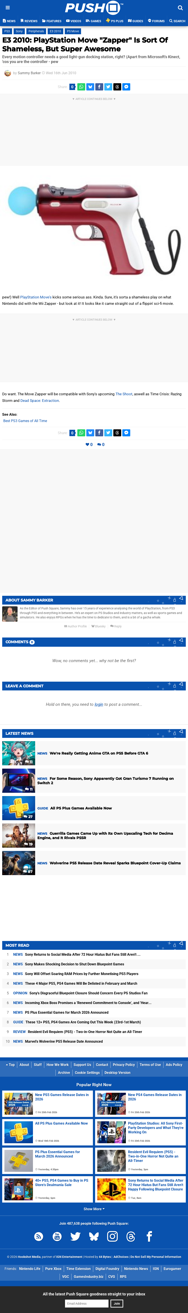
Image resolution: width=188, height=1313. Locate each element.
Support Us (82, 1065)
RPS (123, 1277)
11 (29, 762)
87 (28, 872)
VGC (65, 1277)
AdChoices (120, 1257)
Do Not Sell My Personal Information (155, 1257)
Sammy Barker (29, 73)
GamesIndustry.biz (88, 1277)
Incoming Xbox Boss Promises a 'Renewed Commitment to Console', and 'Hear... (82, 1003)
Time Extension (78, 1269)
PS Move (73, 31)
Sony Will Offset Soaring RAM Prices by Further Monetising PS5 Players (75, 974)
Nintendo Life (29, 1269)
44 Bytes (105, 1257)
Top (10, 1065)
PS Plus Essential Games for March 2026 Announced (60, 1012)
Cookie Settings (87, 1073)
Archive (64, 1073)
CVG (111, 1277)
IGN (156, 1269)
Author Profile (75, 626)
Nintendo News (136, 1269)
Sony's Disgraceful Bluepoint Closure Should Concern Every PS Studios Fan (80, 993)
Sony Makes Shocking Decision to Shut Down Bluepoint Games (68, 964)
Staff (38, 1065)
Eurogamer (172, 1269)
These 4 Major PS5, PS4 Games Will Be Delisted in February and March (75, 983)
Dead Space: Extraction (39, 400)
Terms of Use (150, 1065)
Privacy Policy (124, 1065)
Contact (102, 1065)
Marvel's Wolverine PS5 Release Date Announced (58, 1041)
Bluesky (98, 626)
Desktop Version (117, 1073)
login (99, 704)
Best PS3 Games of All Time (25, 421)
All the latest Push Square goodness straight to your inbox (94, 1294)
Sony (19, 31)
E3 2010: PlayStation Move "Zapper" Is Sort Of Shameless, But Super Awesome (85, 44)
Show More (94, 1209)
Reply (116, 626)
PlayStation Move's (36, 297)
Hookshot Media (29, 1257)
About (24, 1065)
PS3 (7, 31)
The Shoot (124, 394)
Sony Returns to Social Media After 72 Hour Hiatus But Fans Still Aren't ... (77, 954)
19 (28, 844)
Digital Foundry (107, 1269)
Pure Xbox (53, 1269)
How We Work (58, 1065)
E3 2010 (55, 31)
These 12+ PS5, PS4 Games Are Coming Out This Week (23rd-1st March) (77, 1022)
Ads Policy (174, 1065)
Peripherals (36, 31)
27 (28, 817)
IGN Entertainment (69, 1257)
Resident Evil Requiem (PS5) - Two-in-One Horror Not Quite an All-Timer (77, 1032)
